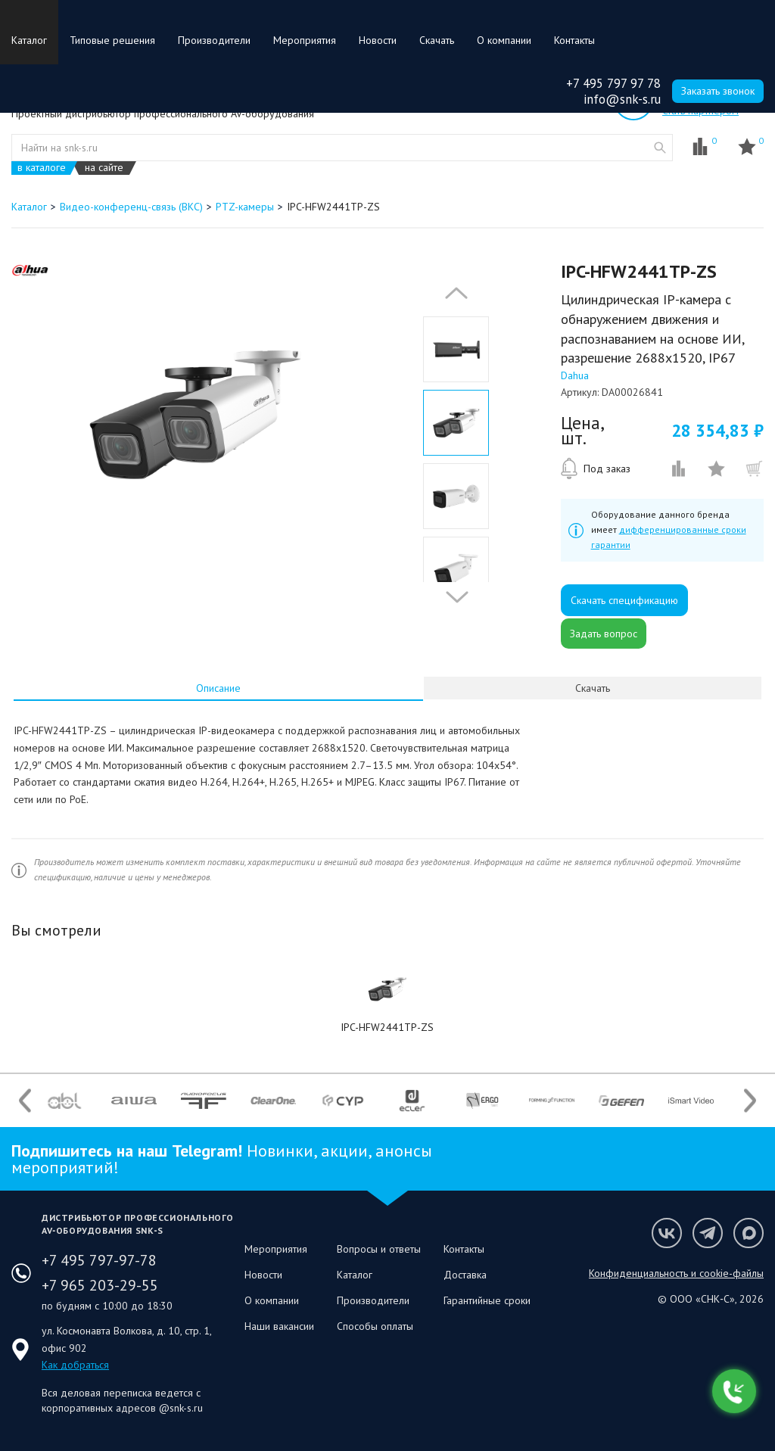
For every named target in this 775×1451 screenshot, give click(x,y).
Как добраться (75, 1365)
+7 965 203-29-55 (100, 1285)
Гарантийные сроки (487, 1300)
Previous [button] (452, 292)
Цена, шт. (582, 431)
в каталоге (41, 167)
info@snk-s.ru (622, 99)
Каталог (29, 40)
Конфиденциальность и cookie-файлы (676, 1273)
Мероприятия (304, 40)
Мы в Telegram (708, 1233)
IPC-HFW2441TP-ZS (387, 1027)
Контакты (574, 40)
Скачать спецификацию (624, 600)
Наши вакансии (279, 1326)
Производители (214, 40)
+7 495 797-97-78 (99, 1260)
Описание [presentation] (218, 688)
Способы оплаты (375, 1326)
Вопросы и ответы (379, 1249)
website (660, 147)
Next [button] (453, 597)
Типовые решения (112, 40)
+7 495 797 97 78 (613, 83)
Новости (378, 40)
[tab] (218, 688)
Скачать (436, 40)
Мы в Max (748, 1233)
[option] (195, 415)
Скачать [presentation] (592, 688)
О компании (504, 40)
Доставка (465, 1274)
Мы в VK (667, 1233)
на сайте (104, 167)
